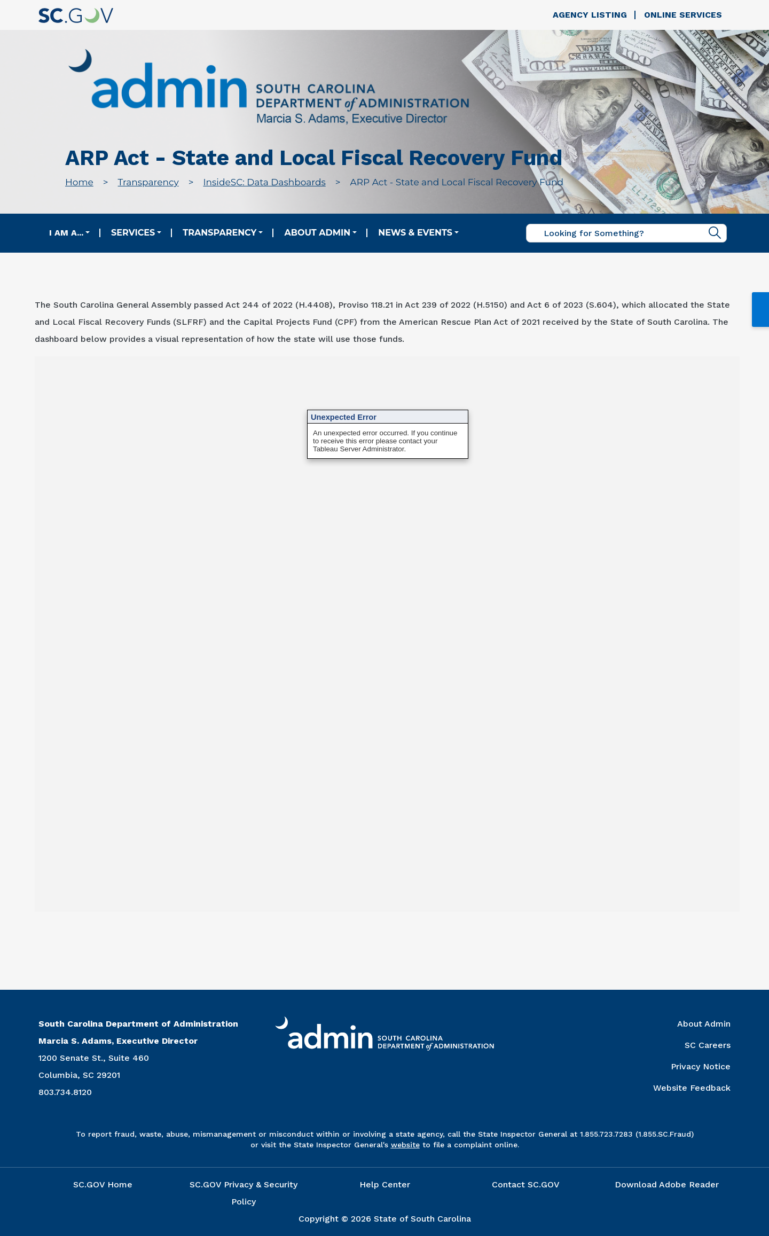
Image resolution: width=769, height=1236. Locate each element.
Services (133, 233)
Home (79, 182)
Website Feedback (692, 1088)
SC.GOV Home (102, 1184)
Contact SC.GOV (526, 1184)
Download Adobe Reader (667, 1184)
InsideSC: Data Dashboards (264, 182)
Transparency (148, 182)
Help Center (384, 1184)
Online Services (683, 15)
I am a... (66, 233)
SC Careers (708, 1045)
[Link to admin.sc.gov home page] (268, 88)
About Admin (317, 233)
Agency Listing (590, 15)
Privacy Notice (701, 1066)
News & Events (415, 233)
